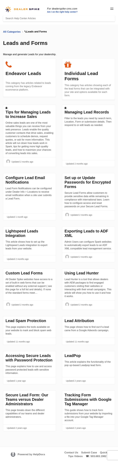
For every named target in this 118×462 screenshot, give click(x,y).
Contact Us (71, 452)
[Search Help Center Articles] (59, 18)
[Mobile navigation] (111, 9)
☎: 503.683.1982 (96, 456)
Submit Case (89, 452)
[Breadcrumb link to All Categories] (12, 31)
